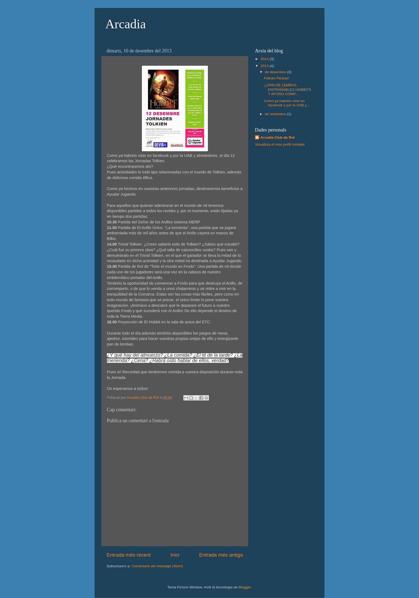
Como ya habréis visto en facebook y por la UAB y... (286, 103)
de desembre (276, 72)
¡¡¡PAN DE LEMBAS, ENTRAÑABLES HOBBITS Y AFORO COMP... (287, 89)
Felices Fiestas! (276, 78)
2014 (265, 59)
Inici (175, 555)
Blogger (244, 587)
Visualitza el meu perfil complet (280, 144)
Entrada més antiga (221, 555)
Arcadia (125, 24)
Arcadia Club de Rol (277, 137)
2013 (265, 66)
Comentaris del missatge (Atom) (157, 566)
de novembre (276, 114)
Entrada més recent (129, 555)
